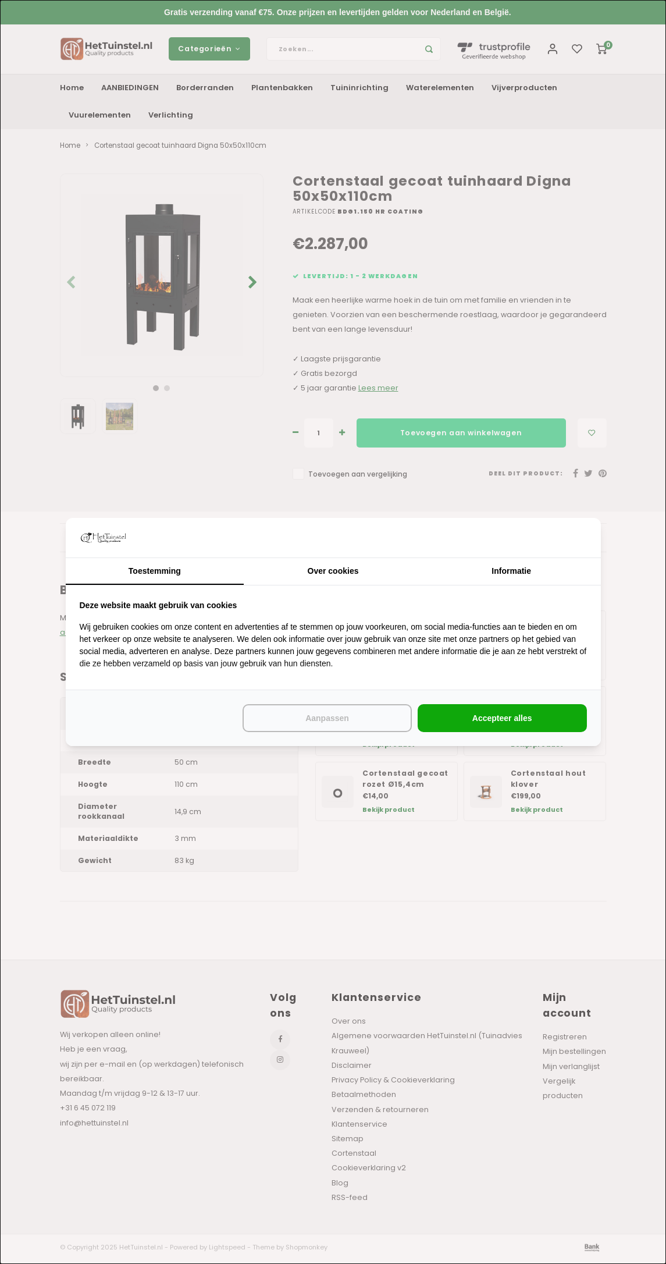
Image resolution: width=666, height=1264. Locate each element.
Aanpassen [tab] (327, 718)
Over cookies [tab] (333, 571)
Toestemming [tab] (155, 571)
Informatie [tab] (511, 571)
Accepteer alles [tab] (502, 718)
